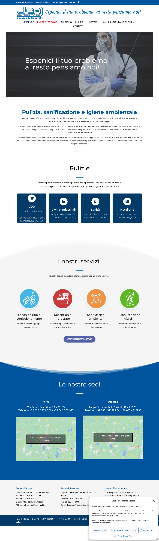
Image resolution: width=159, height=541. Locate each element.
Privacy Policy (128, 536)
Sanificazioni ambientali (117, 22)
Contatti (78, 26)
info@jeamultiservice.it (32, 502)
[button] (153, 501)
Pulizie (79, 22)
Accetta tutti (100, 530)
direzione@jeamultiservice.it (79, 505)
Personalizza (146, 530)
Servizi (93, 22)
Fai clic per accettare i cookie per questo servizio (46, 439)
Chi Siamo (66, 22)
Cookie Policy (117, 536)
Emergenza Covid (47, 22)
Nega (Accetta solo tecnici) (123, 530)
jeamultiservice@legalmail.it (32, 505)
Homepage (28, 22)
